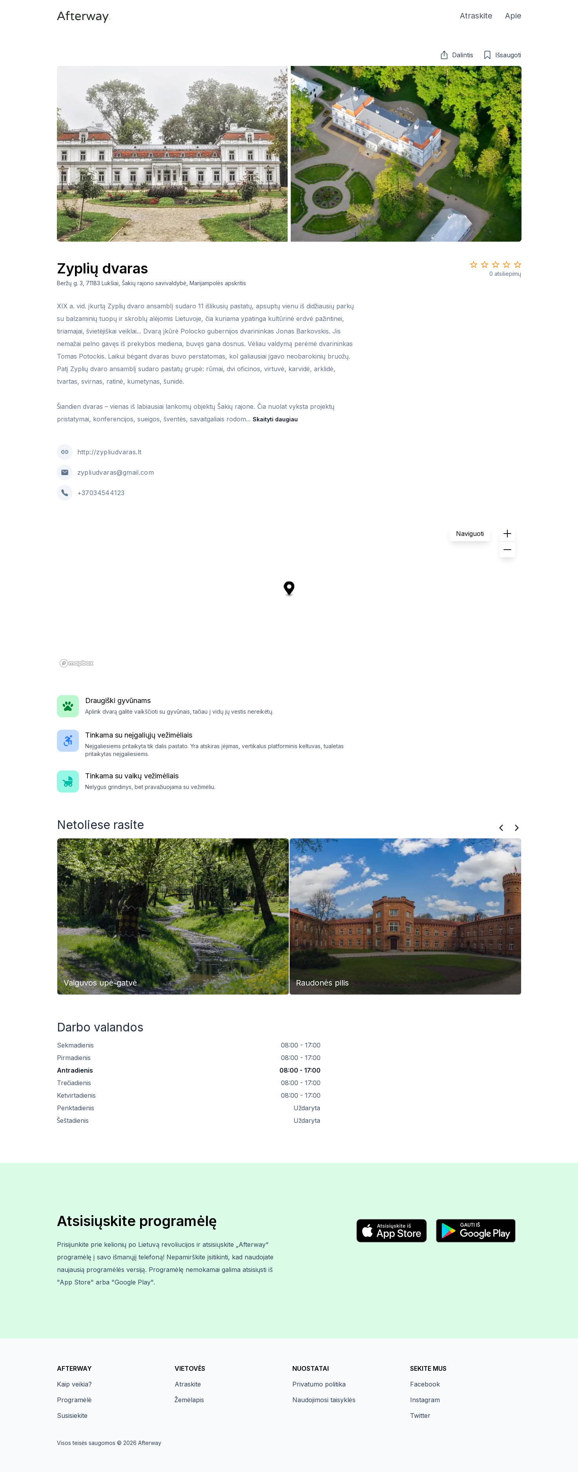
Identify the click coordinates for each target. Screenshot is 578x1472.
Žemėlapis (189, 1400)
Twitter (420, 1415)
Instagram (425, 1400)
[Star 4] (507, 264)
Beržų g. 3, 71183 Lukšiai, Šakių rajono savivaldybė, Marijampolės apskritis (151, 283)
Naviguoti (470, 533)
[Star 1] (474, 264)
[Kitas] (516, 828)
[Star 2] (485, 264)
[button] (456, 55)
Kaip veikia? (74, 1384)
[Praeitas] (501, 828)
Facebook (425, 1384)
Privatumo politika (319, 1384)
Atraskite (188, 1384)
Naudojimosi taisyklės (324, 1400)
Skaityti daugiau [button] (275, 419)
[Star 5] (517, 264)
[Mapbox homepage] (76, 663)
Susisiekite (72, 1415)
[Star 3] (496, 264)
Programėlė (74, 1400)
